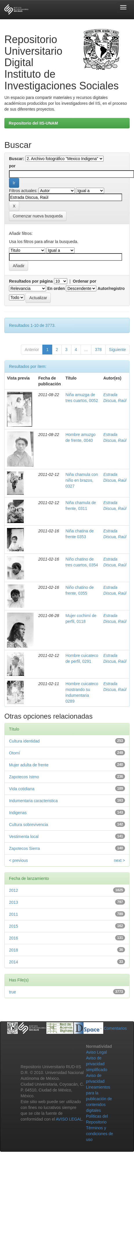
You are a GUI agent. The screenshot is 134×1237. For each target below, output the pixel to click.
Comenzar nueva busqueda (38, 216)
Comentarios (115, 1028)
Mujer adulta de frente (28, 765)
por (12, 166)
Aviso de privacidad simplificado (96, 1064)
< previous (18, 860)
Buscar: (16, 158)
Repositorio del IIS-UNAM (33, 123)
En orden (56, 288)
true (12, 992)
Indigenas (18, 812)
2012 (13, 890)
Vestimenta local (24, 836)
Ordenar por (84, 281)
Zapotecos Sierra (24, 848)
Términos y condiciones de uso (99, 1134)
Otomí (14, 753)
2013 (13, 902)
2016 (13, 938)
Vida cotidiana (22, 788)
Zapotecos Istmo (24, 777)
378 (98, 349)
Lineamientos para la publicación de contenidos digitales (99, 1099)
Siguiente (117, 349)
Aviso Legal (96, 1052)
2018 (13, 950)
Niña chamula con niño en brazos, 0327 (82, 480)
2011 (13, 914)
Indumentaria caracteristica (33, 800)
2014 (13, 962)
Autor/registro (110, 288)
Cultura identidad (24, 741)
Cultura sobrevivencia (28, 824)
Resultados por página (31, 281)
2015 (13, 926)
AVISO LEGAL (69, 1119)
